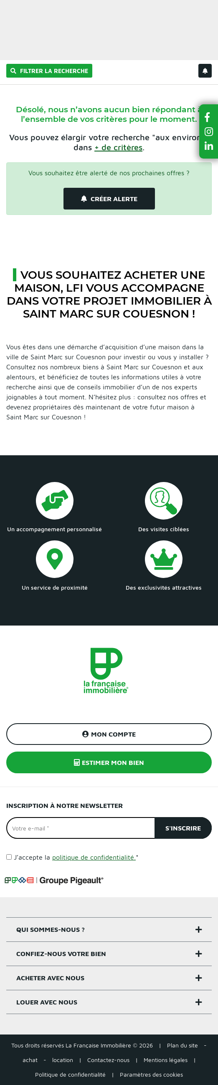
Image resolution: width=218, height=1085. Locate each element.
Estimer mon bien (109, 762)
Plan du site (182, 1045)
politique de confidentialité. (94, 857)
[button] (208, 117)
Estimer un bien (192, 11)
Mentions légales (166, 1059)
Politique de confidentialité (70, 1074)
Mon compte (109, 734)
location (62, 1059)
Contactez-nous (108, 1059)
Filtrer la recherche (49, 70)
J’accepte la (76, 857)
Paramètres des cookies (151, 1074)
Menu (13, 11)
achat (30, 1059)
